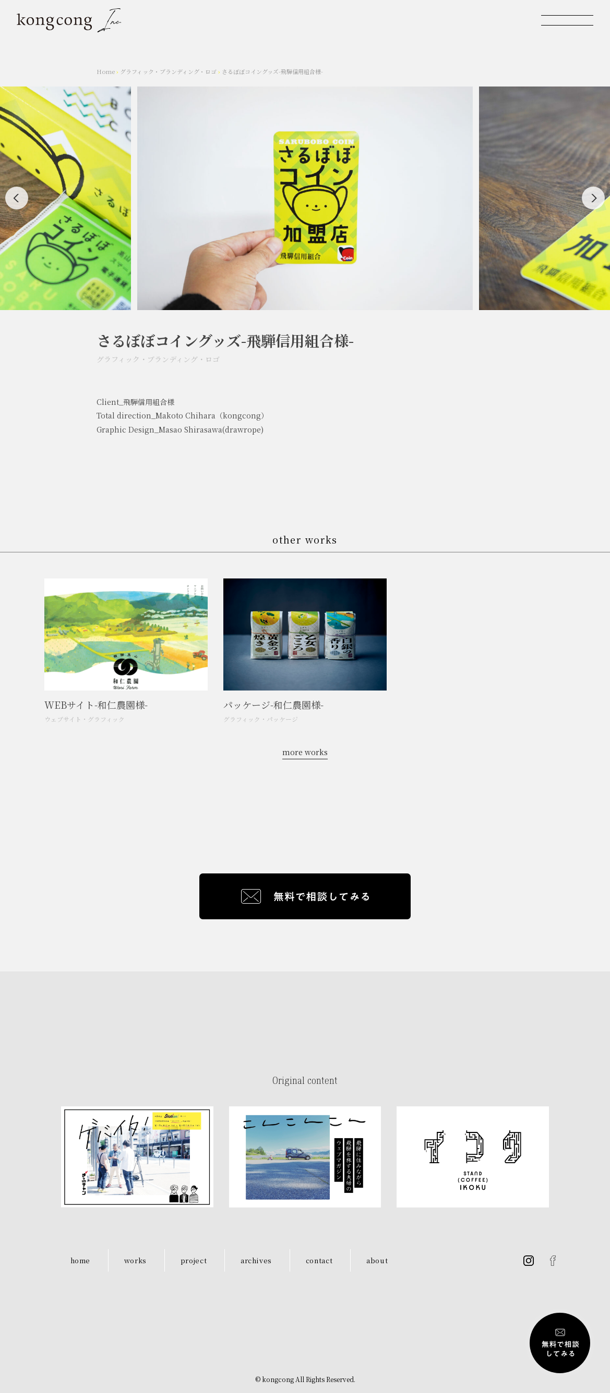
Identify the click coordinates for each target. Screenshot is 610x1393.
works (135, 1260)
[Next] (593, 198)
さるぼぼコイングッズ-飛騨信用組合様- (272, 71)
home (80, 1260)
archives (256, 1260)
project (194, 1260)
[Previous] (16, 198)
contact (319, 1260)
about (377, 1260)
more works (305, 752)
